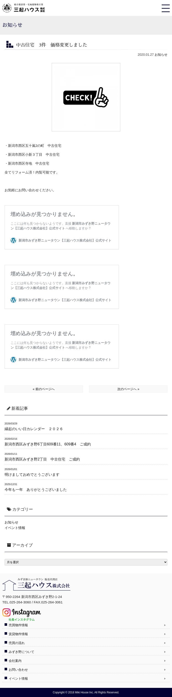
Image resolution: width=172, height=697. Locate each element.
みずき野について (21, 652)
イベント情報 (15, 528)
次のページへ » (128, 389)
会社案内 (15, 661)
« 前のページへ (44, 389)
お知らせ (161, 54)
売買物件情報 (18, 625)
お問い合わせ (18, 669)
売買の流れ (17, 643)
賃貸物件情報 (18, 634)
